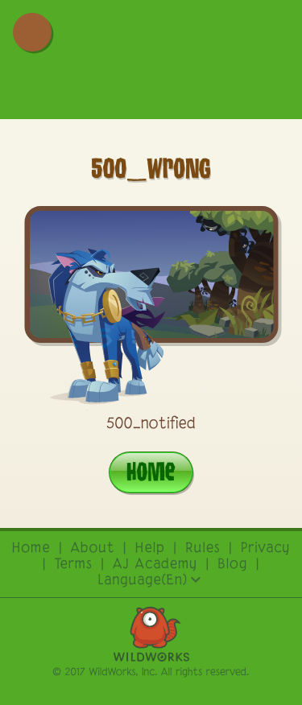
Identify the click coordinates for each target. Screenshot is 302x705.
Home (151, 471)
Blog (232, 565)
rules (203, 548)
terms (74, 565)
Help (150, 548)
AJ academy (155, 565)
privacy (265, 548)
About (93, 548)
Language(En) (149, 581)
